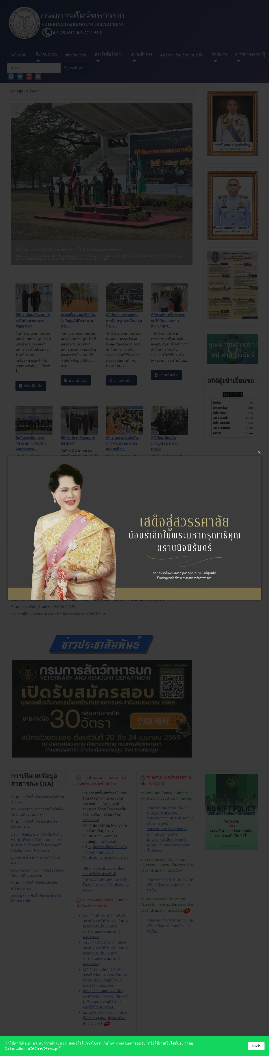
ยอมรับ (256, 1046)
